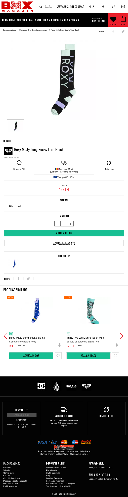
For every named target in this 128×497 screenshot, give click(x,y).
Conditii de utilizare (11, 478)
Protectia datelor (10, 484)
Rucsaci (47, 20)
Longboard (59, 20)
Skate (38, 20)
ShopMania (63, 454)
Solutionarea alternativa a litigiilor (61, 484)
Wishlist (113, 20)
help (91, 7)
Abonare (21, 420)
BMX (31, 20)
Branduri (7, 468)
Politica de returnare (55, 481)
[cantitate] (64, 223)
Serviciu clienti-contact (70, 7)
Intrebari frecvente (54, 478)
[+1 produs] (71, 223)
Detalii (7, 141)
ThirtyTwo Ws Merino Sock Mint (85, 337)
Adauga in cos (64, 233)
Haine (12, 20)
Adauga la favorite (64, 243)
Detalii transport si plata (56, 468)
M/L (19, 206)
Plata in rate (51, 470)
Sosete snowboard (39, 30)
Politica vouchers (10, 486)
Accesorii (22, 20)
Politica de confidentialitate (15, 481)
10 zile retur (106, 416)
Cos (123, 24)
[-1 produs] (57, 223)
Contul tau (98, 20)
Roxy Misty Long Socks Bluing (27, 337)
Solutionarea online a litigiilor (59, 486)
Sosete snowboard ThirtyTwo (82, 341)
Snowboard (73, 20)
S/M (11, 206)
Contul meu (8, 473)
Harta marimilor (53, 473)
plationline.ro (84, 451)
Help (48, 476)
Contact (6, 476)
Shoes (4, 20)
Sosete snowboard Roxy (22, 341)
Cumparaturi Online (79, 454)
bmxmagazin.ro (9, 30)
